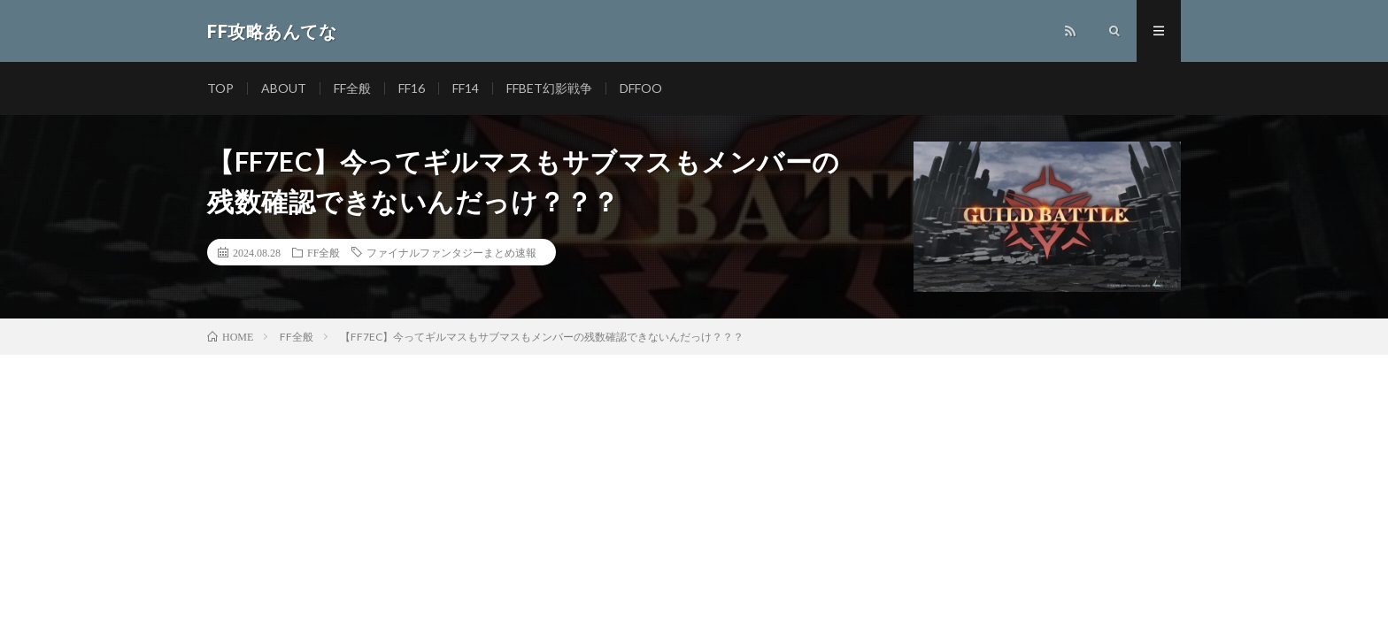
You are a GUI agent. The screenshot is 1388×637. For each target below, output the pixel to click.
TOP (220, 88)
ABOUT (283, 88)
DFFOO (641, 88)
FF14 (465, 88)
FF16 (411, 88)
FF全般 (352, 88)
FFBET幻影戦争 (549, 88)
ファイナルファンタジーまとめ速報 (451, 252)
